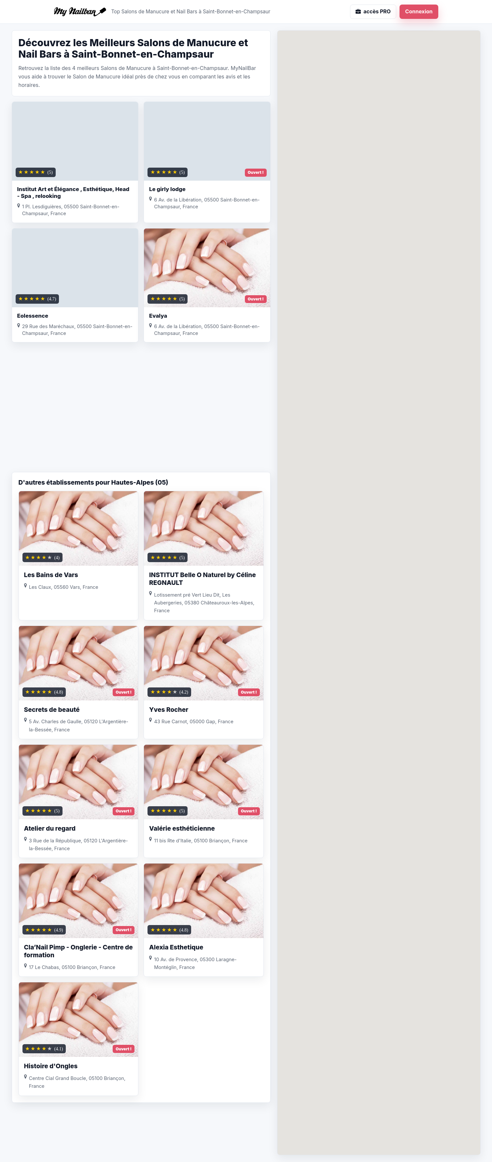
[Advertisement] (141, 419)
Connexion (418, 11)
